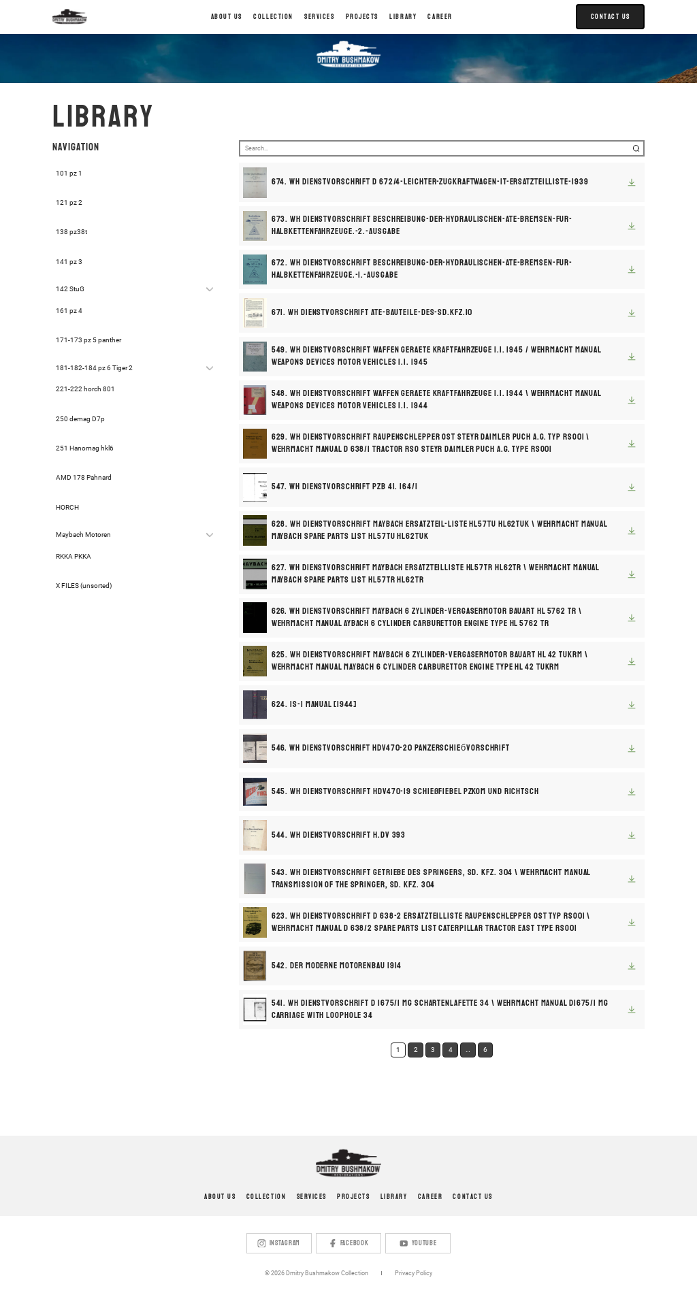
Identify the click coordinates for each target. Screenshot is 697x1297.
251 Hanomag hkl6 (85, 448)
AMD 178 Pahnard (84, 477)
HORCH (67, 507)
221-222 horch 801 (85, 388)
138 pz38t (71, 231)
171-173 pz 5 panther (88, 339)
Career (439, 16)
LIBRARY (403, 16)
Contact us (472, 1196)
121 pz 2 (69, 202)
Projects (353, 1196)
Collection (266, 1196)
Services (312, 1196)
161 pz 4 (69, 310)
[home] (69, 16)
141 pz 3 (69, 261)
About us (226, 16)
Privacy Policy (413, 1273)
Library (394, 1196)
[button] (273, 17)
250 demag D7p (80, 418)
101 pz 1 (69, 173)
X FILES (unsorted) (84, 585)
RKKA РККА (73, 556)
